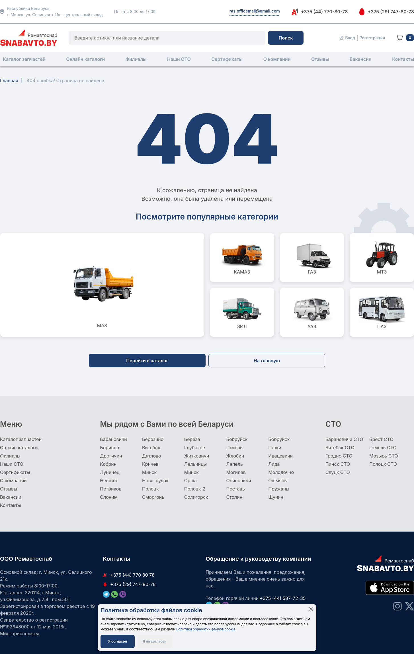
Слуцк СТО (337, 472)
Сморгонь (153, 497)
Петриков (110, 489)
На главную (267, 360)
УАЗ (312, 312)
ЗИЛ (242, 312)
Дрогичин (111, 456)
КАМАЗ (242, 258)
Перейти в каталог (147, 360)
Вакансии (361, 59)
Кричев (150, 464)
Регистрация (372, 37)
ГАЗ (312, 258)
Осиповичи (238, 480)
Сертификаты (227, 59)
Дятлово (151, 456)
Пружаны (278, 489)
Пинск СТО (337, 464)
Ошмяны (278, 480)
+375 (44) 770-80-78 (319, 11)
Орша (190, 480)
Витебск (151, 447)
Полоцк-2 (194, 489)
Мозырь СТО (383, 456)
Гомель (234, 447)
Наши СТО (179, 59)
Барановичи (113, 439)
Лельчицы (195, 464)
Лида (274, 464)
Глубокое (194, 447)
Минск (149, 472)
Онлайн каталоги (85, 59)
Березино (152, 439)
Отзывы (320, 59)
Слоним (109, 497)
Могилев (236, 472)
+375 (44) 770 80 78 (129, 575)
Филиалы (136, 59)
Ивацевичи (280, 456)
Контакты (403, 59)
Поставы (236, 489)
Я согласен (117, 641)
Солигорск (196, 497)
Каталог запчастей (24, 59)
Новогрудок (155, 480)
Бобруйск (237, 439)
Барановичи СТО (344, 439)
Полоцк (150, 489)
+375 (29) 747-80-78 (386, 12)
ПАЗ (382, 312)
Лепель (234, 464)
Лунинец (109, 472)
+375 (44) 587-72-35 (283, 598)
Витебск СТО (339, 447)
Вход (347, 37)
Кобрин (108, 464)
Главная (9, 80)
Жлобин (235, 456)
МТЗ (382, 258)
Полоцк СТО (383, 464)
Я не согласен (154, 641)
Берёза (192, 439)
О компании (277, 59)
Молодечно (281, 472)
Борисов (109, 447)
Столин (234, 497)
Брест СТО (381, 439)
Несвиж (109, 480)
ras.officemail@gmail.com (254, 11)
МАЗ (102, 284)
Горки (274, 447)
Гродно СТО (338, 456)
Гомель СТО (383, 447)
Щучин (275, 497)
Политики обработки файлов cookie (205, 629)
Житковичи (196, 456)
